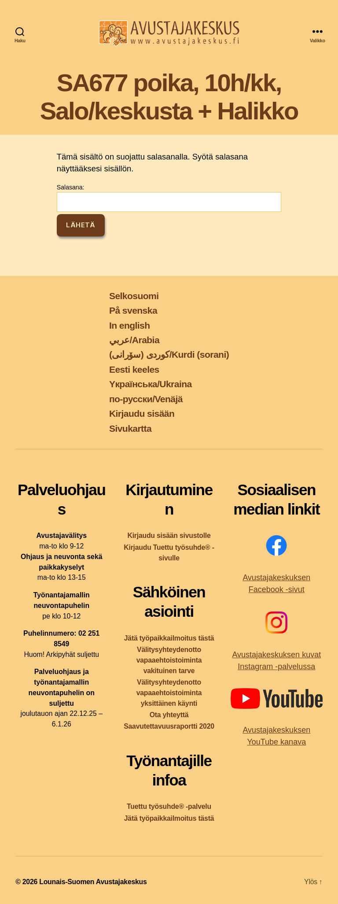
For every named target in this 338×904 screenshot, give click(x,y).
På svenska (133, 310)
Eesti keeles (134, 369)
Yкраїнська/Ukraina (150, 384)
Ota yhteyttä (169, 715)
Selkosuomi (134, 296)
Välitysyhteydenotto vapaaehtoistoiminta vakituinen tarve (169, 660)
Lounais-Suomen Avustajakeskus (93, 881)
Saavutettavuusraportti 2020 (169, 726)
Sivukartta (130, 428)
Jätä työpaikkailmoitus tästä (169, 638)
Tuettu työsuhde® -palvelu (169, 806)
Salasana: (169, 198)
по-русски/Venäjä (146, 399)
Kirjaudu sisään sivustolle (168, 535)
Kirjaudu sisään (141, 413)
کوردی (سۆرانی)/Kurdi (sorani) (169, 354)
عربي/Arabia (134, 340)
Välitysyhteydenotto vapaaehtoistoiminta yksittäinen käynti (169, 692)
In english (129, 325)
